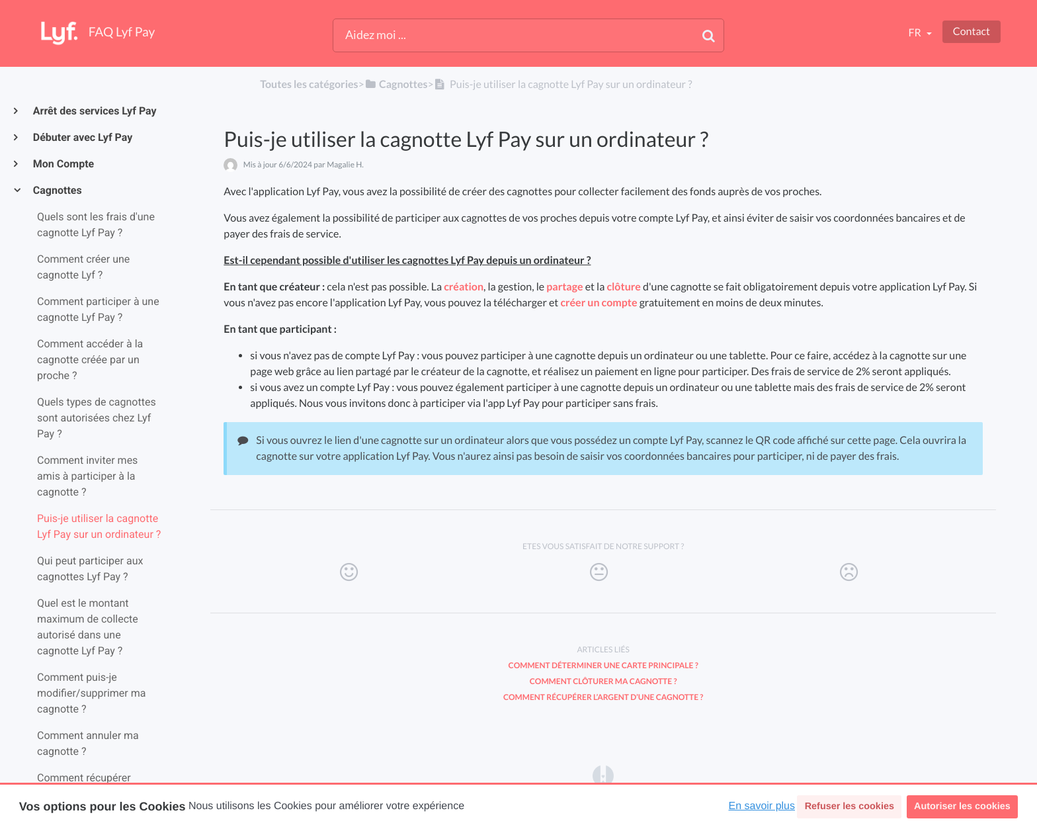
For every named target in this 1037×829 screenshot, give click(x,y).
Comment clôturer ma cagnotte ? (603, 681)
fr (915, 32)
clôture (623, 287)
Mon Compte (63, 163)
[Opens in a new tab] (603, 775)
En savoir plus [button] (762, 806)
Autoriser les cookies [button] (962, 806)
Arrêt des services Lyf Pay (94, 111)
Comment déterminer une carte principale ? (603, 665)
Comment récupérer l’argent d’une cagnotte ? (603, 697)
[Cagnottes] (396, 84)
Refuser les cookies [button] (849, 806)
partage (564, 287)
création (463, 287)
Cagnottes (57, 190)
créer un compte (598, 302)
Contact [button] (971, 31)
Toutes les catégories (309, 84)
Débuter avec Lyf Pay (82, 137)
